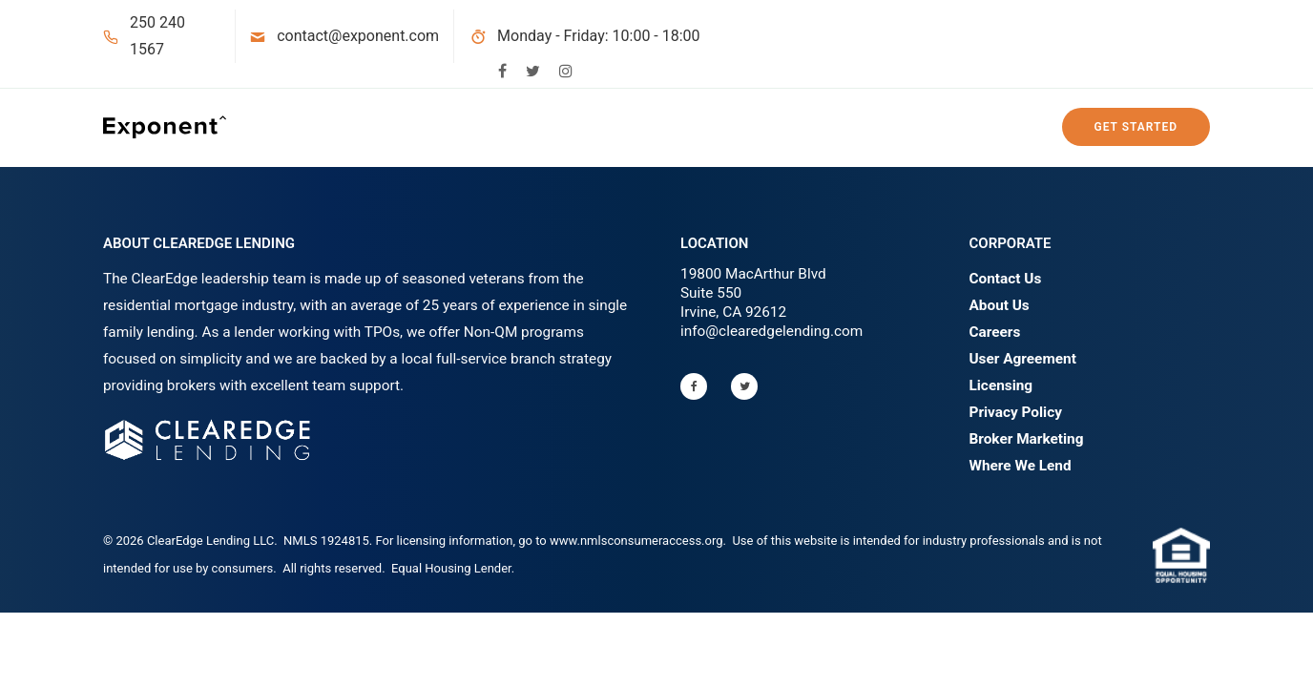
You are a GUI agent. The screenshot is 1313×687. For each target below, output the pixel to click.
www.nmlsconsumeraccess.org (636, 540)
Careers (995, 332)
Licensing (1001, 385)
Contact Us (1005, 278)
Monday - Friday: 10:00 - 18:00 (598, 36)
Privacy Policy (1015, 412)
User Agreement (1022, 358)
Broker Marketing (1026, 439)
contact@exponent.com (358, 36)
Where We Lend (1020, 465)
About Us (999, 305)
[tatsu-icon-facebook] (502, 70)
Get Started (1136, 127)
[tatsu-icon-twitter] (533, 70)
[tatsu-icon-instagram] (566, 70)
